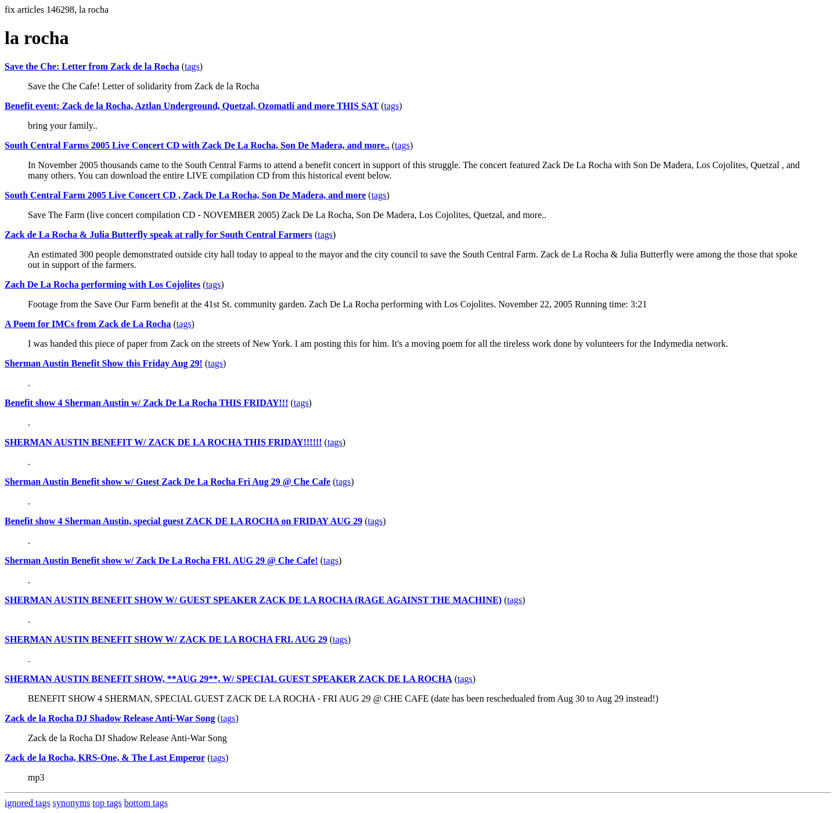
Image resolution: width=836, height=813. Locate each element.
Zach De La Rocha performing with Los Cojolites (102, 284)
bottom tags (146, 803)
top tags (107, 803)
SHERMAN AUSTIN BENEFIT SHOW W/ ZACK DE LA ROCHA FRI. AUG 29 (166, 639)
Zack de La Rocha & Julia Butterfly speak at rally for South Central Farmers (158, 234)
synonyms (72, 803)
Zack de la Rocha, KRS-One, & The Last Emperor (105, 758)
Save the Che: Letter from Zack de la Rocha (92, 66)
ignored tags (28, 803)
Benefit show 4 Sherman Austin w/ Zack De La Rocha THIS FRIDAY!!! (147, 403)
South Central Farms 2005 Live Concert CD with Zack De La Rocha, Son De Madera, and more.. (197, 145)
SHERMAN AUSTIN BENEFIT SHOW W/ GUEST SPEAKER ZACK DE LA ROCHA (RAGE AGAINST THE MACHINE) (253, 600)
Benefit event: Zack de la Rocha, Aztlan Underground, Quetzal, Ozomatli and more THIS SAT (192, 106)
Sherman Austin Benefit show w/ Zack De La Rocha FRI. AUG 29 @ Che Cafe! (161, 560)
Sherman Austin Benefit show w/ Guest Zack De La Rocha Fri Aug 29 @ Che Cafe (167, 482)
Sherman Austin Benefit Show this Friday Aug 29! (104, 363)
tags (192, 66)
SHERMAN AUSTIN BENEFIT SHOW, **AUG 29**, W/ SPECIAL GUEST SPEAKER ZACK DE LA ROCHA (228, 679)
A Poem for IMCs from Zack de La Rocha (88, 324)
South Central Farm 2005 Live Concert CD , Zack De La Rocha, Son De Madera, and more (185, 195)
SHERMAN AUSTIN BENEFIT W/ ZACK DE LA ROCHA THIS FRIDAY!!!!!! (163, 442)
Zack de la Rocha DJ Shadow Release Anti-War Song (110, 718)
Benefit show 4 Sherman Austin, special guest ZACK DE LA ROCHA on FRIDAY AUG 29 (183, 521)
